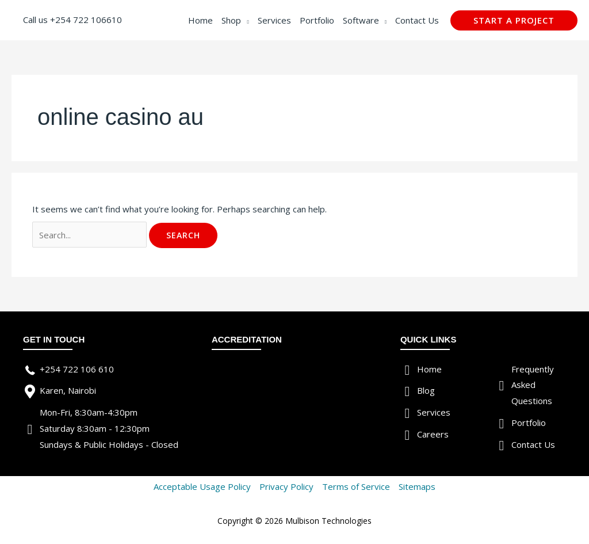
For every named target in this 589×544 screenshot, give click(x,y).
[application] (244, 20)
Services (433, 412)
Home (429, 369)
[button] (513, 20)
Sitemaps (417, 486)
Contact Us (533, 444)
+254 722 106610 (86, 19)
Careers (433, 434)
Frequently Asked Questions (532, 385)
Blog (426, 390)
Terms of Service (356, 486)
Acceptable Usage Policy (202, 486)
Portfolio (528, 422)
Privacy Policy (286, 486)
